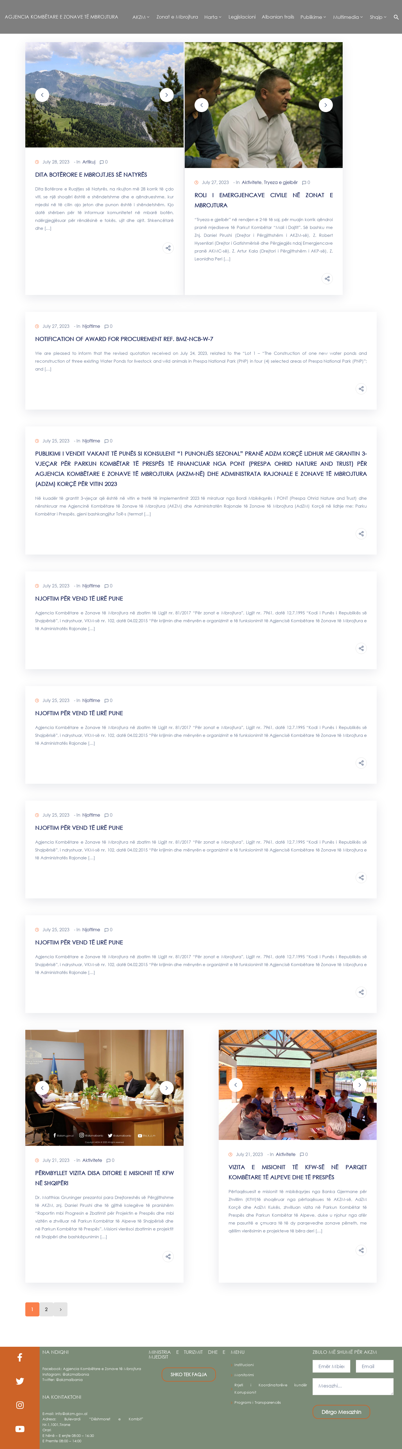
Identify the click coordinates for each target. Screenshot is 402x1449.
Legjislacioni (242, 17)
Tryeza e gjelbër (281, 182)
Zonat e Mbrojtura (177, 17)
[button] (394, 16)
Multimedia (346, 17)
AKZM (139, 17)
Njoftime (91, 326)
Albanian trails (278, 17)
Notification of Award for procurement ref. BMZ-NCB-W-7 (124, 339)
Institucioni (244, 1364)
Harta (211, 17)
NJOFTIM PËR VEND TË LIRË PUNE (79, 598)
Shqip (376, 17)
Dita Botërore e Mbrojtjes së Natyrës (91, 174)
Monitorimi (244, 1375)
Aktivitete (251, 182)
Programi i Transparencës (257, 1402)
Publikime (311, 17)
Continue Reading (68, 247)
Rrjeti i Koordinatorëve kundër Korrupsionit (270, 1389)
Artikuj (88, 162)
